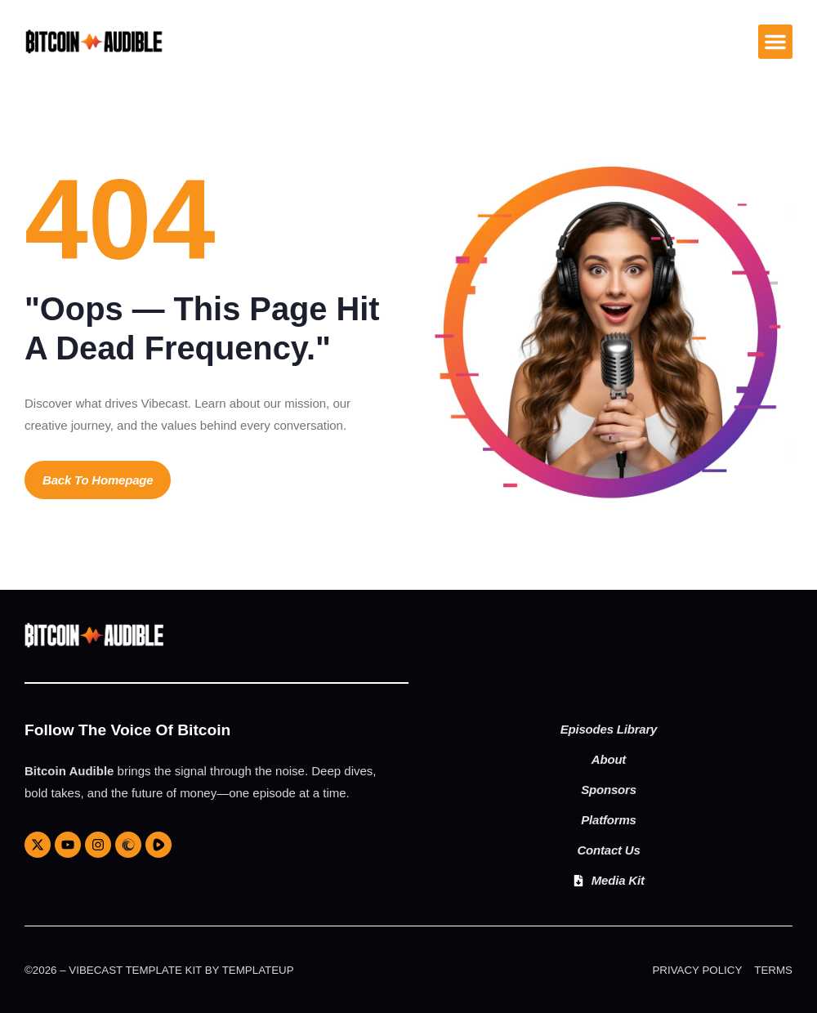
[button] (775, 42)
